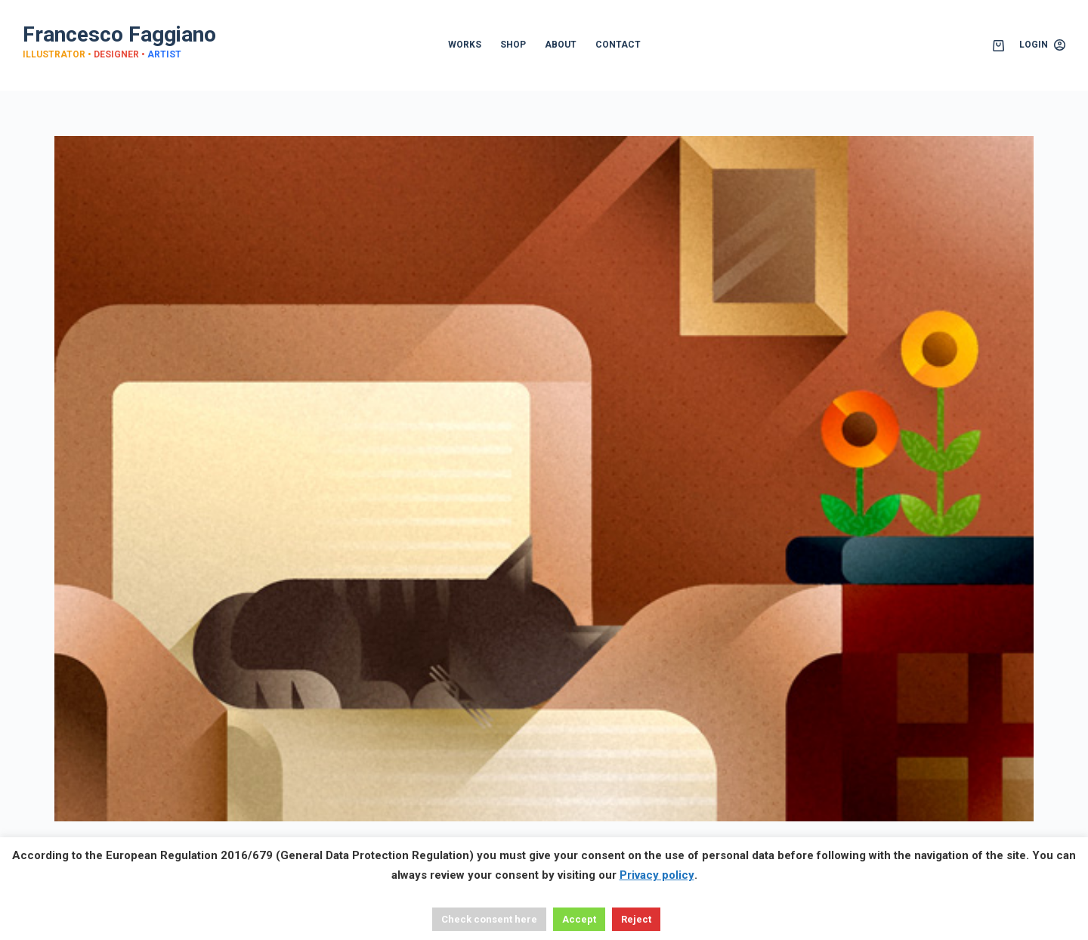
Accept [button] (579, 919)
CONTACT (618, 44)
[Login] (1042, 45)
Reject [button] (636, 919)
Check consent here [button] (489, 919)
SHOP (513, 44)
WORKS (464, 44)
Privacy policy (657, 875)
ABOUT (560, 44)
